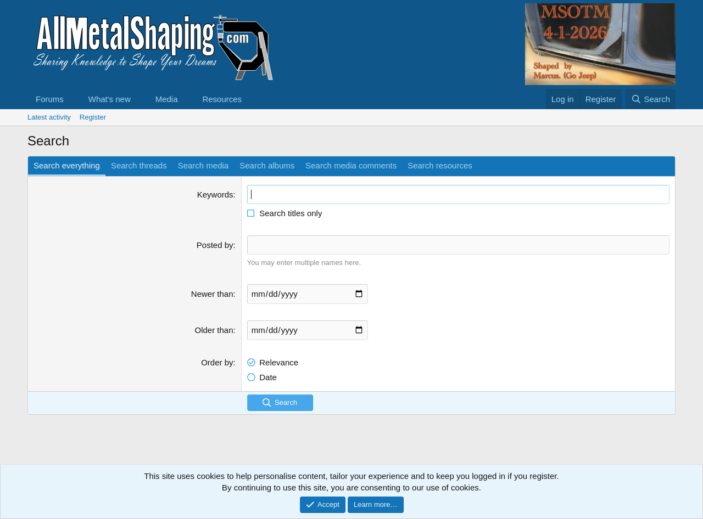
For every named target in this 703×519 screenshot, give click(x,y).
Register (93, 117)
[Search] (651, 99)
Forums (50, 99)
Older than (214, 330)
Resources (222, 99)
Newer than (212, 293)
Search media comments (351, 165)
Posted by (215, 245)
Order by (217, 362)
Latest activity (49, 117)
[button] (72, 99)
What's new (109, 99)
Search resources (440, 165)
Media (166, 99)
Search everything (67, 165)
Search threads (139, 165)
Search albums (266, 165)
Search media (203, 165)
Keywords (215, 194)
